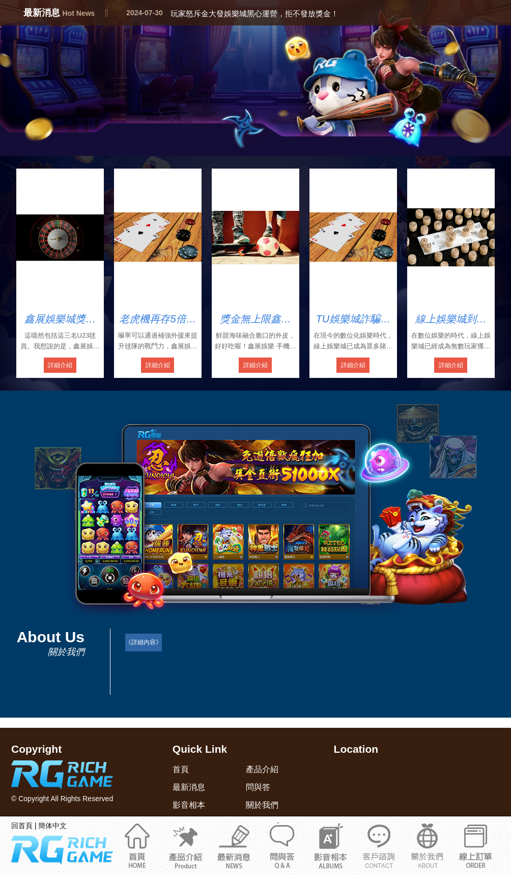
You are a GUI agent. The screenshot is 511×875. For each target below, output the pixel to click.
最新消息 (233, 845)
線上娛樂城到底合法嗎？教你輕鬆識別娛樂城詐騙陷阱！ (451, 319)
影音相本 (330, 845)
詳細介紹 (60, 365)
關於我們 (378, 845)
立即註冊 (475, 845)
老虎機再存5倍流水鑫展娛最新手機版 (157, 319)
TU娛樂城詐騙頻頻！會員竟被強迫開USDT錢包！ (353, 319)
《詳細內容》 (143, 642)
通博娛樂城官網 (427, 845)
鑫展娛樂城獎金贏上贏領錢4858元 (60, 319)
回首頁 (22, 826)
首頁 (137, 845)
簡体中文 (52, 826)
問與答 (282, 845)
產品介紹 (185, 845)
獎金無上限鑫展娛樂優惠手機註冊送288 (255, 319)
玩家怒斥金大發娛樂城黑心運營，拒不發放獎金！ (254, 13)
